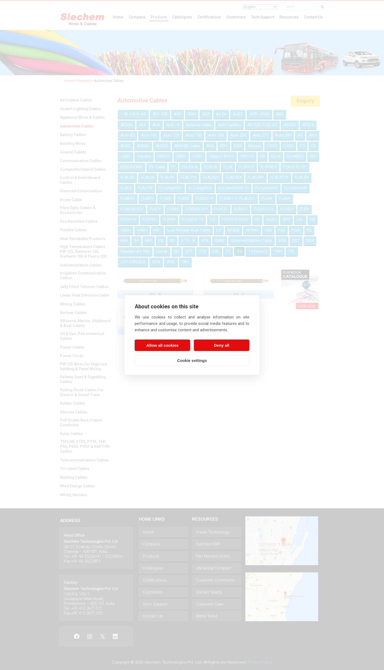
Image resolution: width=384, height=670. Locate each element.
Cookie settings (192, 360)
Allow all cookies (162, 345)
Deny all (221, 345)
